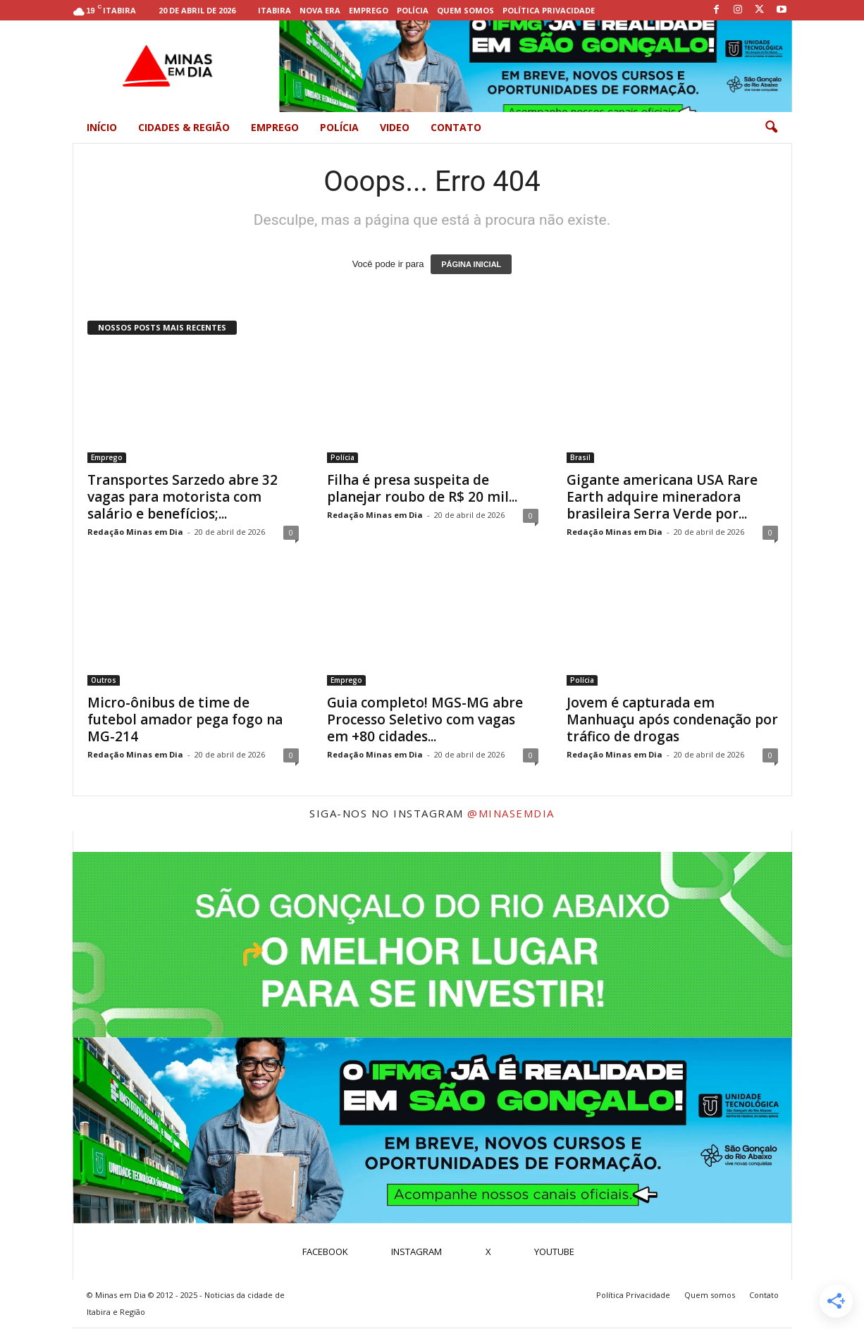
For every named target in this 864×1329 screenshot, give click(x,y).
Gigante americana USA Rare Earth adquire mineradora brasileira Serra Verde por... (662, 497)
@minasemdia (511, 813)
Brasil (580, 457)
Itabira (274, 10)
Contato (456, 127)
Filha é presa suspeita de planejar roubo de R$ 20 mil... (422, 488)
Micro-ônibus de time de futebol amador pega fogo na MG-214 (185, 719)
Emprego (368, 10)
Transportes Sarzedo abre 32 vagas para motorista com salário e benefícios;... (182, 497)
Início (102, 127)
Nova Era (320, 10)
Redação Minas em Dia (135, 531)
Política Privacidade (548, 10)
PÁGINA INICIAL (471, 264)
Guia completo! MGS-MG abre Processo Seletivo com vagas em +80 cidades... (425, 719)
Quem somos (465, 10)
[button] (770, 127)
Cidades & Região (184, 127)
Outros (103, 680)
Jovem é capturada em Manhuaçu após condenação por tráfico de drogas (672, 719)
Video (394, 127)
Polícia (412, 10)
